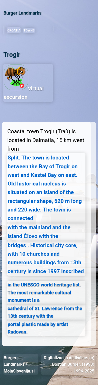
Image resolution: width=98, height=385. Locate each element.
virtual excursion (24, 82)
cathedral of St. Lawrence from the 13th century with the (45, 312)
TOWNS (29, 30)
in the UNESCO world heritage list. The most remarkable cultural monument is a (44, 292)
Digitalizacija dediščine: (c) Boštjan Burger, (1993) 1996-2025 (69, 364)
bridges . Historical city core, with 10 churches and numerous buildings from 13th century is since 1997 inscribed (46, 258)
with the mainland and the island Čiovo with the (39, 231)
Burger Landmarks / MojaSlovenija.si (19, 364)
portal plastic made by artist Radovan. (38, 328)
